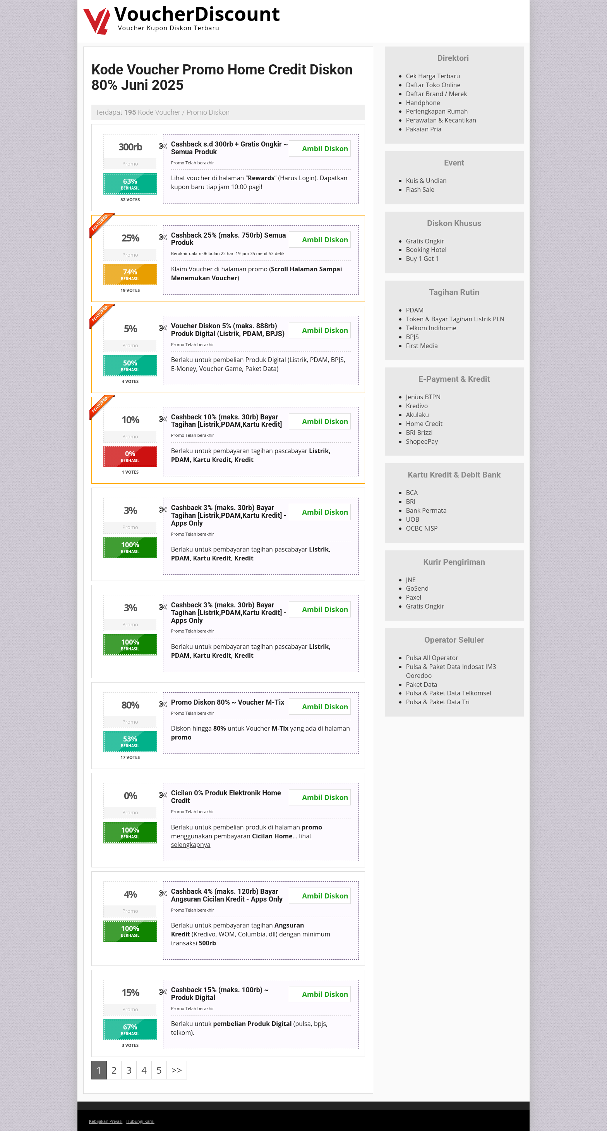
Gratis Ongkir (425, 241)
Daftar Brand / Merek (436, 94)
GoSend (417, 588)
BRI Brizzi (419, 432)
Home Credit (424, 423)
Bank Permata (426, 510)
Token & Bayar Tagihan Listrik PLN (455, 319)
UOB (412, 519)
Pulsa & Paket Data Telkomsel (448, 693)
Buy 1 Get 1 (422, 258)
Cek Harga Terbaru (433, 76)
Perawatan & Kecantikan (441, 120)
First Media (422, 345)
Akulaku (417, 414)
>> (176, 1070)
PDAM (415, 310)
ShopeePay (422, 441)
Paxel (414, 597)
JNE (411, 580)
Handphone (423, 102)
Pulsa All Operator (432, 657)
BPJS (412, 337)
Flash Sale (420, 189)
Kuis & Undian (426, 180)
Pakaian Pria (424, 129)
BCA (412, 492)
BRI (411, 501)
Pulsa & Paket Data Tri (438, 702)
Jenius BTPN (423, 397)
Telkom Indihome (431, 328)
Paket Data (421, 684)
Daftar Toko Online (433, 85)
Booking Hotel (426, 249)
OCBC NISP (422, 528)
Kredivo (417, 406)
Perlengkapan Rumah (437, 111)
